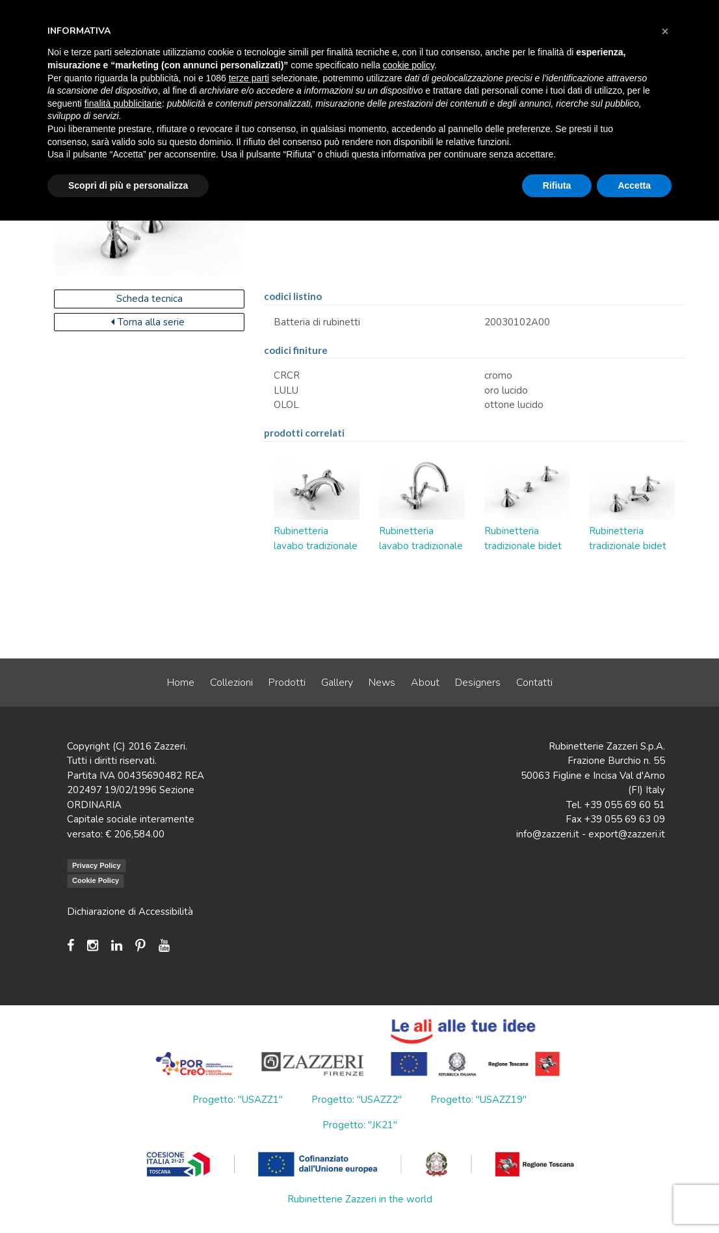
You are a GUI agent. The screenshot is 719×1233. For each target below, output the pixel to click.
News (382, 682)
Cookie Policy (95, 880)
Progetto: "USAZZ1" (237, 1099)
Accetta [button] (634, 185)
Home (180, 682)
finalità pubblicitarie (123, 103)
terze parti (249, 78)
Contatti (534, 682)
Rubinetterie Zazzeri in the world (359, 1199)
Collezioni (231, 682)
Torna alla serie (148, 322)
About (425, 682)
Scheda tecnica (149, 298)
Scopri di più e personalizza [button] (128, 185)
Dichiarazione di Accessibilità (130, 911)
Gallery (337, 682)
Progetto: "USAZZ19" (478, 1099)
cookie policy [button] (408, 65)
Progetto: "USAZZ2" (356, 1099)
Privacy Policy (96, 865)
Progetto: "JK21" (359, 1124)
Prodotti (287, 682)
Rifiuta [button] (557, 185)
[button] (665, 31)
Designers (478, 682)
